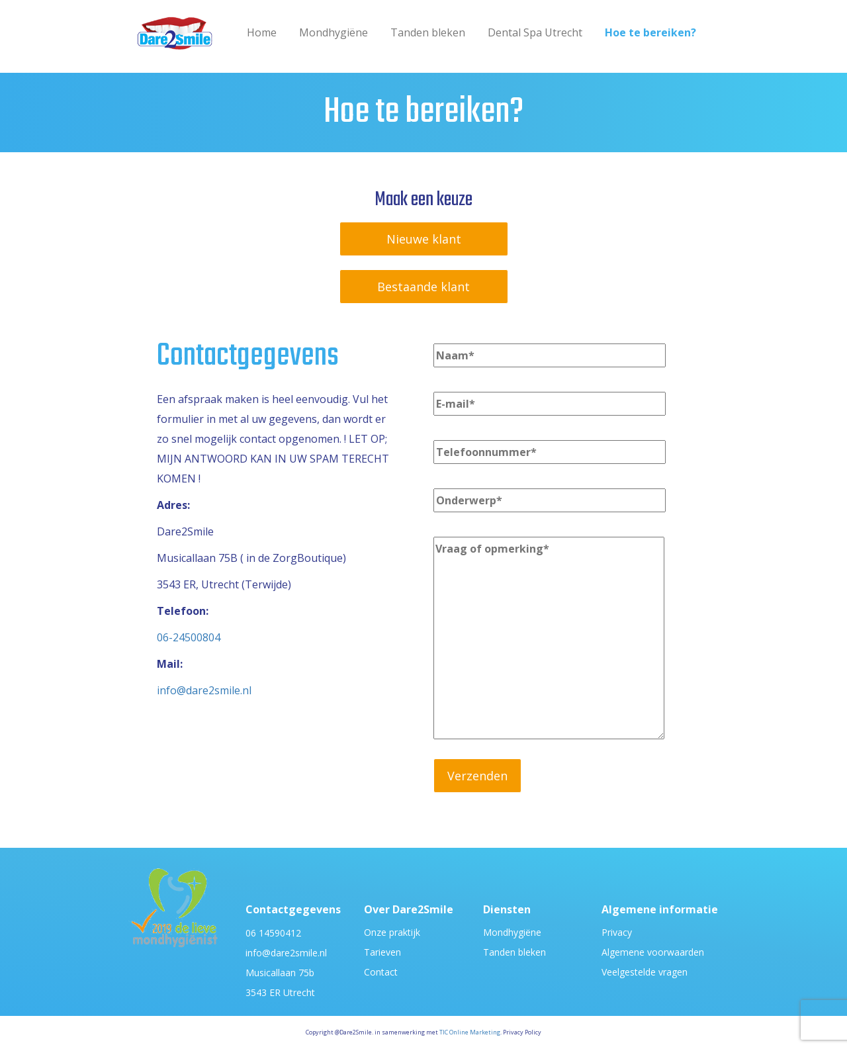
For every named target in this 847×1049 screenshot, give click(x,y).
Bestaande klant (423, 287)
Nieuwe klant (423, 239)
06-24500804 (188, 637)
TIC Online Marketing (469, 1032)
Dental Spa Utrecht (535, 32)
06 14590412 (273, 933)
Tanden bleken (427, 32)
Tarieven (382, 952)
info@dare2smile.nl (204, 690)
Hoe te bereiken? (650, 32)
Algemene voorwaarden (653, 952)
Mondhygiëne (333, 32)
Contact (381, 972)
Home (262, 32)
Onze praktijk (392, 932)
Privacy (617, 932)
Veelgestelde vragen (645, 972)
